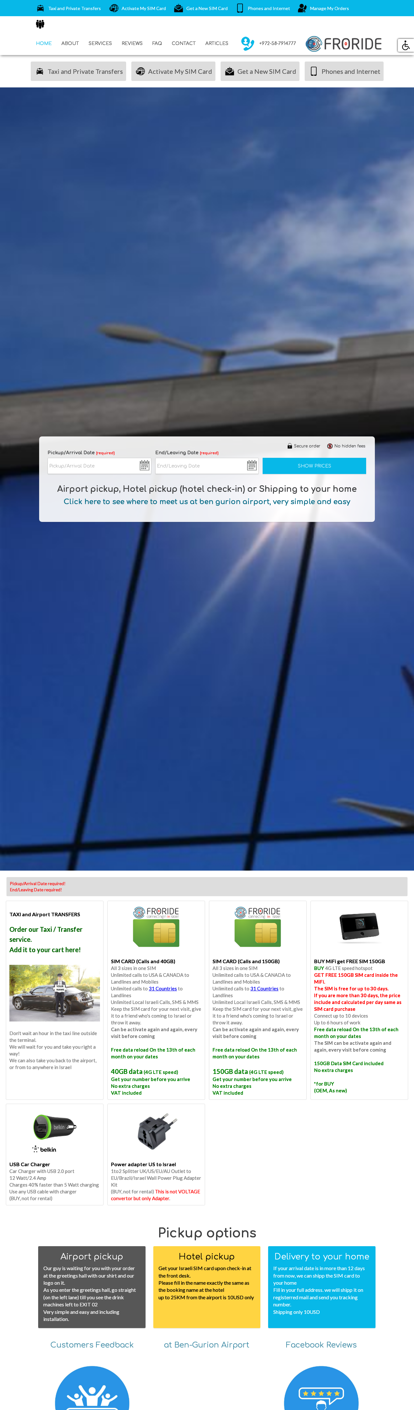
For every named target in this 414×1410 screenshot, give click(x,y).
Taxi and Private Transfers (68, 8)
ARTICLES (216, 43)
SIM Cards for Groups (63, 24)
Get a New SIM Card (200, 8)
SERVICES (100, 43)
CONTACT (184, 43)
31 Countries (163, 988)
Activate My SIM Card (137, 8)
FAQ (157, 43)
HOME (44, 43)
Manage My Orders (323, 8)
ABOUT (70, 43)
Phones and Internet (262, 8)
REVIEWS (132, 43)
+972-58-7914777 (267, 43)
